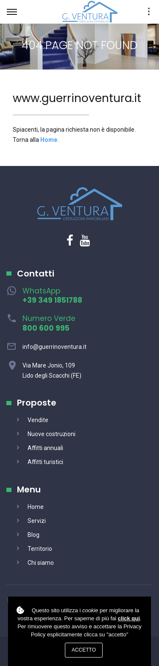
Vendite (38, 420)
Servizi (37, 520)
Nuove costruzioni (51, 434)
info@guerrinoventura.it (54, 346)
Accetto (84, 650)
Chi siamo (41, 562)
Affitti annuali (45, 448)
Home (36, 506)
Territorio (40, 548)
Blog (33, 534)
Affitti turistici (45, 462)
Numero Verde (48, 323)
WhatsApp (52, 296)
